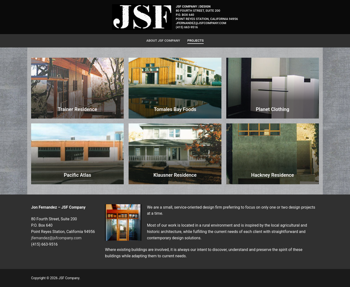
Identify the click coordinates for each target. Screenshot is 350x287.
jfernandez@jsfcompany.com (56, 238)
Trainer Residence (77, 109)
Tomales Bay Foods (175, 109)
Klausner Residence (175, 175)
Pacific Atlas (77, 175)
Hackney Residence (272, 175)
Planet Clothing (272, 109)
